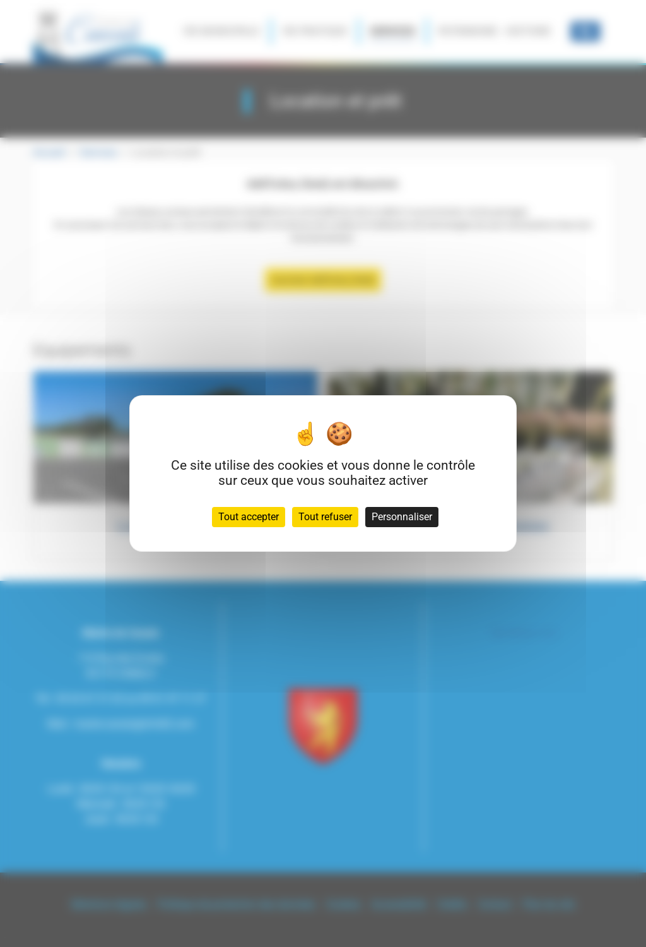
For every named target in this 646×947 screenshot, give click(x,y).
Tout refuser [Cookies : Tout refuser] (325, 517)
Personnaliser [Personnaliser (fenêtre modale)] (402, 517)
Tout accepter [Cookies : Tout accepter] (248, 517)
